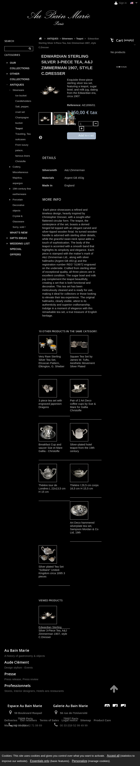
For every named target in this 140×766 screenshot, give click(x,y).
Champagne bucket (22, 124)
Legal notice (70, 738)
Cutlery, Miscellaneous (20, 174)
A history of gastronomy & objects (24, 655)
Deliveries (10, 738)
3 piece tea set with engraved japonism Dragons (50, 404)
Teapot (19, 132)
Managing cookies (16, 743)
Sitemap (85, 738)
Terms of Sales (49, 738)
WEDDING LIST (20, 247)
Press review (30, 679)
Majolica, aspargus (18, 185)
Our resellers (28, 738)
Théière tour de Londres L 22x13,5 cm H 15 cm (52, 488)
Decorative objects (18, 212)
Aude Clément (16, 662)
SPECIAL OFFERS (16, 256)
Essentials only (40, 761)
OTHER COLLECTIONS (20, 80)
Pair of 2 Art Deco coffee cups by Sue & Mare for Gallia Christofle (83, 405)
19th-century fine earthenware (22, 196)
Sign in (120, 3)
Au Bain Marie (16, 650)
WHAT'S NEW (19, 236)
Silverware (18, 94)
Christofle (20, 165)
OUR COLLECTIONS (20, 69)
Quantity (71, 124)
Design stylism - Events (18, 667)
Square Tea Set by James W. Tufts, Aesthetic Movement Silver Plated (82, 361)
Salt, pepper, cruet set (22, 113)
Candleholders (23, 105)
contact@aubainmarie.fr (116, 714)
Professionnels (17, 685)
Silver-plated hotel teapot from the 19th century (82, 448)
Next (40, 137)
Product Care (102, 738)
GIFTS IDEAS (18, 242)
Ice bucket (21, 99)
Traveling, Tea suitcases (23, 141)
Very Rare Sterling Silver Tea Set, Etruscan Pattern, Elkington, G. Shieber (52, 361)
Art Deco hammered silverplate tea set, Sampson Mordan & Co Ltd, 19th (84, 527)
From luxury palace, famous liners (22, 154)
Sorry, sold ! (19, 231)
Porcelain (18, 203)
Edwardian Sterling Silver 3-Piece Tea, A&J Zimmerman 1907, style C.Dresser (53, 632)
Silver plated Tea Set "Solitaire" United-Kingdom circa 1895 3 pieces (52, 571)
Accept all (113, 755)
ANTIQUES (17, 88)
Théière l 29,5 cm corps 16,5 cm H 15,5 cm (84, 487)
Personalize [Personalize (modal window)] (79, 761)
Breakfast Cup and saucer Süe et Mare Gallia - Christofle (51, 448)
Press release (12, 679)
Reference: (74, 105)
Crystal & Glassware (18, 223)
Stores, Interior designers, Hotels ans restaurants (34, 690)
